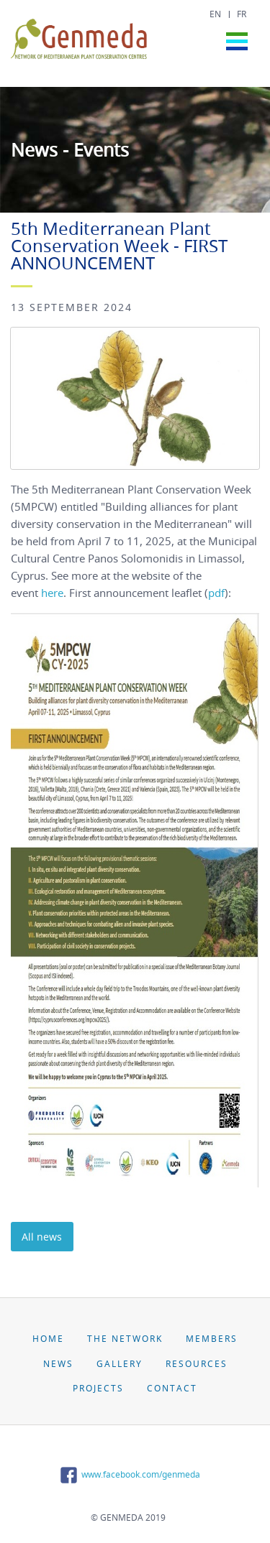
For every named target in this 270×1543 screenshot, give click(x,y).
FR (241, 14)
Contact (172, 1388)
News (58, 1364)
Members (212, 1339)
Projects (98, 1388)
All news (42, 1236)
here (52, 592)
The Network (125, 1339)
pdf (216, 592)
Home (48, 1339)
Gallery (119, 1364)
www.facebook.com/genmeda (128, 1474)
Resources (197, 1364)
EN (215, 14)
